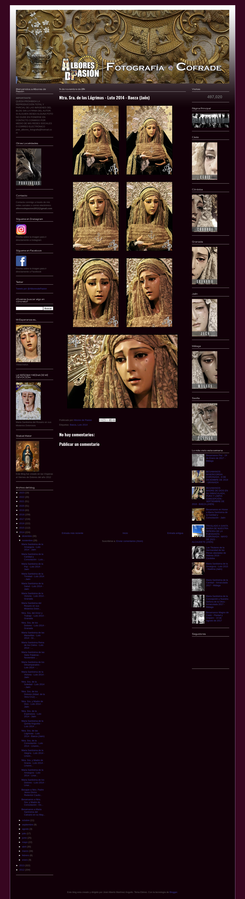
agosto (25, 829)
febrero (26, 855)
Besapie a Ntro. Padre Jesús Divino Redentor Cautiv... (33, 792)
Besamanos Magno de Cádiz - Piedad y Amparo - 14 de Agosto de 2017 (217, 616)
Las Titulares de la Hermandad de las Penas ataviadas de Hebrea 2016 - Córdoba (216, 553)
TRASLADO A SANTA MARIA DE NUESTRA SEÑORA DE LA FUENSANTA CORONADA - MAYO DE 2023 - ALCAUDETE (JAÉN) (210, 534)
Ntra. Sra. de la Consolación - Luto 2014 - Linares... (32, 743)
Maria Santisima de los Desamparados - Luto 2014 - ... (33, 665)
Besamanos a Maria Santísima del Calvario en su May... (33, 812)
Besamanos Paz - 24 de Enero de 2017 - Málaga (216, 458)
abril (24, 846)
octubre (26, 820)
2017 (22, 519)
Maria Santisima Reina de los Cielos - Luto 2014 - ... (33, 645)
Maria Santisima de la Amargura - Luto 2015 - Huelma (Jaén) (217, 566)
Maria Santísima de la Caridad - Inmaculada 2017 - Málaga (217, 583)
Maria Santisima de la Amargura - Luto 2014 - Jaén (32, 547)
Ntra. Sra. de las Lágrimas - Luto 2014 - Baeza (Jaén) (33, 733)
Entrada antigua (175, 533)
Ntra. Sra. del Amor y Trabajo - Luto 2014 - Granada (33, 616)
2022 (22, 497)
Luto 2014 (83, 424)
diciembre (27, 536)
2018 (22, 514)
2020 (22, 506)
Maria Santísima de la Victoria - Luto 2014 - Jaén (33, 675)
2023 (22, 492)
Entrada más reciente (72, 533)
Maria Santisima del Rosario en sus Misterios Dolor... (31, 606)
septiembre (28, 824)
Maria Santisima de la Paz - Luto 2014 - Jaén (32, 567)
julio (24, 833)
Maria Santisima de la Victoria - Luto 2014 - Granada (33, 596)
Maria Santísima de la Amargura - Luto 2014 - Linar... (32, 773)
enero (25, 860)
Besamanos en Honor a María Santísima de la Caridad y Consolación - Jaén (217, 513)
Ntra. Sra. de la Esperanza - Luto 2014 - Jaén (31, 714)
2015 (22, 527)
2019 (22, 510)
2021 (22, 501)
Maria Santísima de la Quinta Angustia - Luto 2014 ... (32, 724)
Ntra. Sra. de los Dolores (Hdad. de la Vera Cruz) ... (33, 694)
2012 (22, 869)
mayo (25, 842)
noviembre (27, 540)
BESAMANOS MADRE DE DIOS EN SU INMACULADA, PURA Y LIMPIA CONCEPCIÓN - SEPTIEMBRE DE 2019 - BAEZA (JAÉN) (210, 496)
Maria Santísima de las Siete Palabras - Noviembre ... (33, 655)
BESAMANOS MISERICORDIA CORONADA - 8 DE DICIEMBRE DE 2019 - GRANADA (217, 477)
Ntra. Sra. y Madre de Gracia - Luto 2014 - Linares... (33, 763)
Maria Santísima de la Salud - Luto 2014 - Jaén (32, 586)
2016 (22, 523)
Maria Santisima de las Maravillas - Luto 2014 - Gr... (33, 635)
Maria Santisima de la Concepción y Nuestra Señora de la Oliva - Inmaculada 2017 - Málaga (217, 601)
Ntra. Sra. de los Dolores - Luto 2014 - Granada (33, 625)
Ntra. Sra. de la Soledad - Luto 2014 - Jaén (33, 684)
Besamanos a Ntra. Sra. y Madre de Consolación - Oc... (32, 802)
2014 (22, 532)
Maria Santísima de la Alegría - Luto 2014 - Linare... (33, 753)
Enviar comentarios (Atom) (129, 541)
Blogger (173, 892)
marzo (25, 851)
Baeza (73, 424)
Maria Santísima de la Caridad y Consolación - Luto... (33, 557)
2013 (22, 865)
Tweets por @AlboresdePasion (31, 288)
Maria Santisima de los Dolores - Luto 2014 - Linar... (33, 782)
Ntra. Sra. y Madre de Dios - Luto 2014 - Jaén (32, 704)
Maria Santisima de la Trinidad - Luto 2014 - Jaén (33, 576)
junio (24, 837)
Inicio (125, 533)
